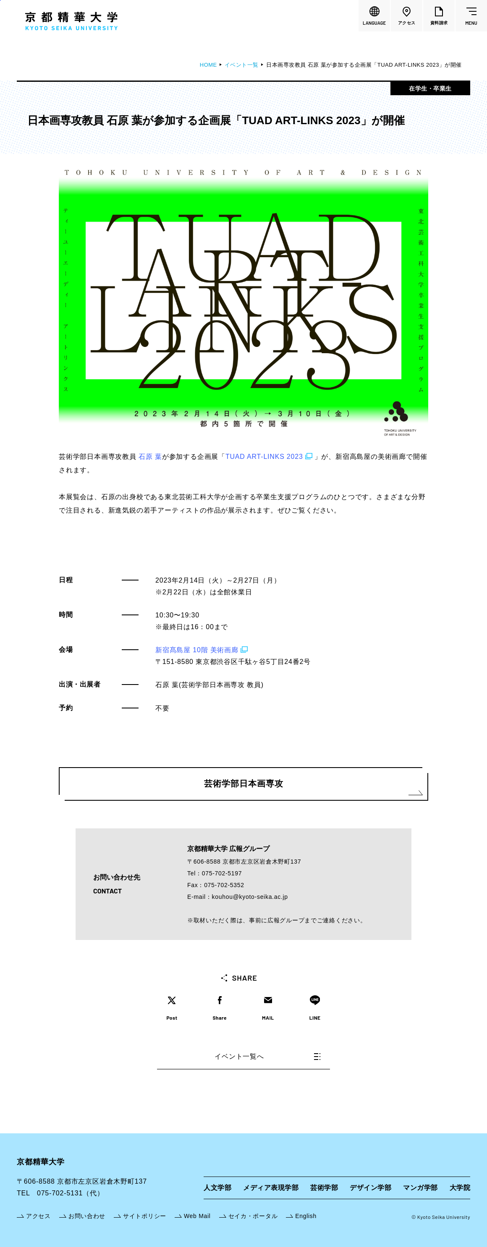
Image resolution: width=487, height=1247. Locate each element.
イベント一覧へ (267, 1056)
